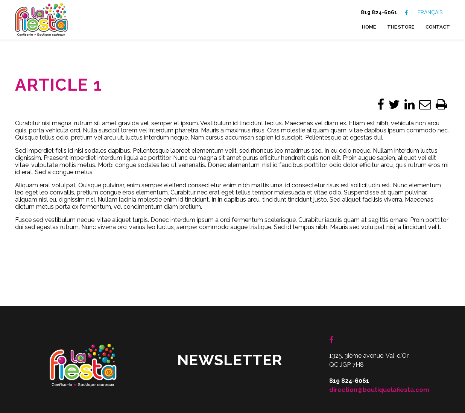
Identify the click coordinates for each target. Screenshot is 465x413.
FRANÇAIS (430, 12)
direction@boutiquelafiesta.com (379, 350)
